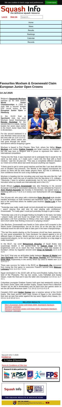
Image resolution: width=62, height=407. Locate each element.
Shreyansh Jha (45, 265)
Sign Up (13, 17)
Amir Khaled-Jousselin (11, 190)
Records (31, 42)
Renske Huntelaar (9, 122)
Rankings (31, 34)
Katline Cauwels (26, 149)
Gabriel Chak (47, 246)
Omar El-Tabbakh (44, 250)
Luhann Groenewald (23, 186)
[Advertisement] (20, 63)
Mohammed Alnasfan (32, 244)
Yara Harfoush (7, 257)
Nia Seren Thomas (37, 257)
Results (31, 30)
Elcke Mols (5, 259)
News (31, 26)
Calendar (31, 38)
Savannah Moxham (17, 99)
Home (31, 22)
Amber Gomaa (24, 292)
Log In (4, 17)
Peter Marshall (44, 198)
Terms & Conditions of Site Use (14, 365)
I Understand (51, 2)
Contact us (6, 357)
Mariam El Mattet (50, 255)
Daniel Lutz (50, 201)
